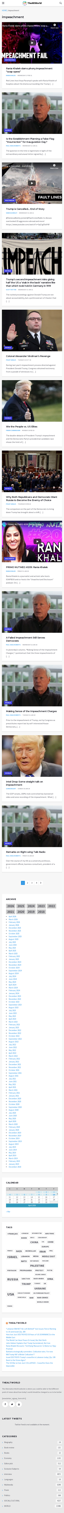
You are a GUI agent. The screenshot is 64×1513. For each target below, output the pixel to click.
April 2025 (12, 950)
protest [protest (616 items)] (39, 1270)
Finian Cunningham (13, 430)
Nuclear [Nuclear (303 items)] (45, 1261)
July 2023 (12, 1010)
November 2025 (15, 931)
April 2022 (12, 1053)
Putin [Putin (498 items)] (49, 1270)
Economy (8, 1458)
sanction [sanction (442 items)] (26, 1279)
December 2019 (15, 1132)
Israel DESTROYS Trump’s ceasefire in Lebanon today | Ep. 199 (30, 1357)
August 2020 (13, 1110)
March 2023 (13, 1022)
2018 (41, 912)
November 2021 (15, 1067)
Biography (8, 1442)
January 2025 (14, 959)
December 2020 (15, 1098)
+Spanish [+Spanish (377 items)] (24, 1233)
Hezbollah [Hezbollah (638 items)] (30, 1251)
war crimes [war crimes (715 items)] (42, 1297)
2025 (21, 906)
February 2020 (14, 1127)
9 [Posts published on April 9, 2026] (46, 1195)
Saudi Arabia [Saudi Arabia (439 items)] (38, 1279)
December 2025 (15, 928)
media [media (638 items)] (36, 1256)
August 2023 (13, 1007)
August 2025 (13, 939)
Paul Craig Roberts (13, 146)
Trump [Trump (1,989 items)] (26, 1284)
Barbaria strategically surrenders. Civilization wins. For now (29, 1351)
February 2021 (14, 1093)
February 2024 (14, 990)
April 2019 (12, 1155)
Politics (7, 1495)
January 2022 (14, 1061)
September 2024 (15, 970)
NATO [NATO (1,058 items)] (24, 1261)
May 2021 (12, 1084)
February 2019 (14, 1161)
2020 (21, 912)
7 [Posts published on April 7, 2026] (31, 1195)
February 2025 (14, 956)
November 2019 (15, 1135)
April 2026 (12, 916)
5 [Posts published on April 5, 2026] (17, 1195)
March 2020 (13, 1124)
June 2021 (13, 1081)
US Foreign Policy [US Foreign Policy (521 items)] (41, 1293)
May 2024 (12, 982)
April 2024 (12, 985)
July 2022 (12, 1044)
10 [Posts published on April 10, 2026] (54, 1195)
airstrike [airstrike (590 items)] (49, 1233)
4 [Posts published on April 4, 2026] (9, 1195)
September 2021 (15, 1073)
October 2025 (14, 933)
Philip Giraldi (11, 360)
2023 (41, 906)
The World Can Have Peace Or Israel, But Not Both (26, 1340)
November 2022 (15, 1033)
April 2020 (12, 1121)
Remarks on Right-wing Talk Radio (25, 852)
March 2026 (13, 919)
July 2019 (12, 1147)
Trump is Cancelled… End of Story (25, 209)
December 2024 (15, 962)
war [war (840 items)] (31, 1297)
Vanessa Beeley (11, 213)
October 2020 (14, 1104)
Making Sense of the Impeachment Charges (31, 711)
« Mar (8, 1211)
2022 (51, 906)
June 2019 (13, 1150)
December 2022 (15, 1030)
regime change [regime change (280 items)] (40, 1274)
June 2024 (13, 979)
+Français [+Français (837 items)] (12, 1233)
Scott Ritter (11, 290)
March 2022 (13, 1056)
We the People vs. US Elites (21, 426)
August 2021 (13, 1076)
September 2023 (15, 1005)
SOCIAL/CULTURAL (12, 1500)
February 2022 (14, 1059)
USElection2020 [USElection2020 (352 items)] (24, 1293)
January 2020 (14, 1130)
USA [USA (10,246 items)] (10, 1294)
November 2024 (15, 965)
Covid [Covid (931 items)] (50, 1242)
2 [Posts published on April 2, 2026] (46, 1192)
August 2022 (13, 1041)
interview (8, 1474)
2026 (10, 906)
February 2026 (14, 922)
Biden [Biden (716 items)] (24, 1238)
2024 (31, 906)
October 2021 (14, 1070)
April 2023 (12, 1019)
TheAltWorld (32, 3)
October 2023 (14, 1002)
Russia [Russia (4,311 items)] (12, 1279)
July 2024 (12, 976)
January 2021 (14, 1096)
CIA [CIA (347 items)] (43, 1242)
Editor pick (10, 60)
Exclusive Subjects (11, 1469)
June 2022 (13, 1047)
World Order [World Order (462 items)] (43, 1302)
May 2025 (12, 948)
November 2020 (15, 1101)
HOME (4, 10)
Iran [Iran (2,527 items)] (42, 1251)
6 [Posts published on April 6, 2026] (24, 1195)
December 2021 (15, 1064)
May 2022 (12, 1050)
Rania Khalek (11, 75)
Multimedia (9, 200)
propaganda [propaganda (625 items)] (26, 1270)
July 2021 (12, 1078)
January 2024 (14, 993)
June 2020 (13, 1115)
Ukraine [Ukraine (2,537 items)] (40, 1288)
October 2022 (14, 1036)
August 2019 (13, 1144)
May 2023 (12, 1016)
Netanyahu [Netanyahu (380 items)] (34, 1261)
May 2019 (12, 1152)
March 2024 (13, 987)
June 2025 (13, 945)
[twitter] (12, 1404)
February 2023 (14, 1024)
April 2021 (12, 1087)
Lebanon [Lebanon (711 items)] (25, 1256)
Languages (8, 1479)
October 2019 (14, 1138)
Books (6, 1453)
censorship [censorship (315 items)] (42, 1237)
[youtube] (19, 1404)
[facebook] (5, 1404)
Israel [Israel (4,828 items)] (12, 1257)
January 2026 (14, 925)
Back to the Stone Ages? (16, 1360)
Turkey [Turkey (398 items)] (37, 1283)
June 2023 (13, 1013)
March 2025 (13, 953)
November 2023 (15, 999)
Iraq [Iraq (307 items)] (50, 1251)
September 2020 (15, 1107)
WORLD (8, 130)
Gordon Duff (11, 789)
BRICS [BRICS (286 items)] (32, 1237)
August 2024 (13, 973)
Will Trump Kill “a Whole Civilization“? (20, 1354)
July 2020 (12, 1113)
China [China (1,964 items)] (34, 1242)
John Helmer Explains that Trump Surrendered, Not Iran (28, 1343)
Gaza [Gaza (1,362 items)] (19, 1251)
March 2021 (13, 1090)
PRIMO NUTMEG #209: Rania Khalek (27, 567)
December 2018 (15, 1167)
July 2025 (12, 942)
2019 (31, 912)
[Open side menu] (3, 3)
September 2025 (15, 936)
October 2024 (14, 967)
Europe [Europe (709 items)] (45, 1246)
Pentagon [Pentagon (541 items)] (11, 1270)
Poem (6, 1490)
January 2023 (14, 1027)
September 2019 (15, 1141)
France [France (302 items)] (9, 1251)
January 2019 (14, 1164)
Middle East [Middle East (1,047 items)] (48, 1256)
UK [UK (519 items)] (45, 1283)
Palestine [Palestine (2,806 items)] (37, 1265)
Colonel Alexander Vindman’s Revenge (28, 356)
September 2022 (15, 1039)
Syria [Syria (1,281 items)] (50, 1279)
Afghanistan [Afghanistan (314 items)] (37, 1233)
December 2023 (15, 996)
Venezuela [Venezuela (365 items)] (22, 1297)
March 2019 (13, 1158)
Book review (9, 1447)
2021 (10, 912)
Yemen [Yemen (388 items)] (9, 1306)
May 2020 (12, 1118)
